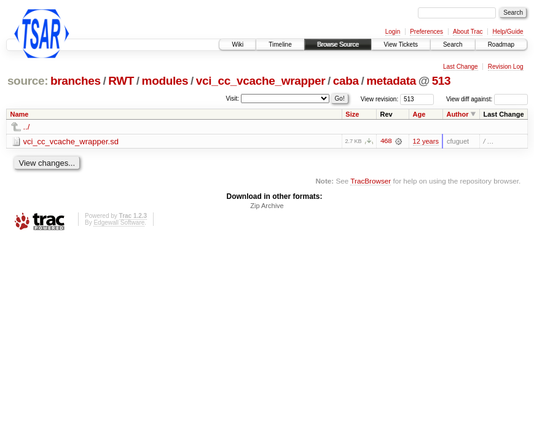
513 (441, 80)
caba (346, 80)
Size (352, 114)
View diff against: (487, 99)
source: (27, 80)
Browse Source (338, 44)
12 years (426, 141)
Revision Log (506, 66)
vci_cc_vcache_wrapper (260, 80)
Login (392, 31)
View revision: (380, 99)
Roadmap (501, 44)
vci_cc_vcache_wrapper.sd (71, 141)
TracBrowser (370, 181)
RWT (121, 80)
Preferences (426, 31)
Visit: (233, 98)
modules (165, 80)
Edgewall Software (118, 222)
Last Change (460, 66)
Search (453, 44)
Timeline (280, 44)
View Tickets (401, 44)
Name (19, 114)
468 (385, 141)
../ (26, 126)
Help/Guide (507, 31)
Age (419, 114)
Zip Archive (266, 205)
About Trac (467, 31)
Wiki (237, 44)
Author (457, 114)
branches (75, 80)
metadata (391, 80)
